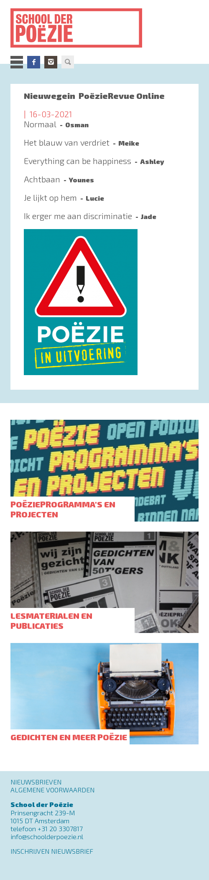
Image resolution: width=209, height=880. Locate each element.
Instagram (50, 62)
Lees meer (104, 128)
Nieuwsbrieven (35, 782)
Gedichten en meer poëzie (68, 737)
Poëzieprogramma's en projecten (62, 509)
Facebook (33, 62)
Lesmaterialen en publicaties (51, 620)
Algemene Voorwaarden (52, 790)
